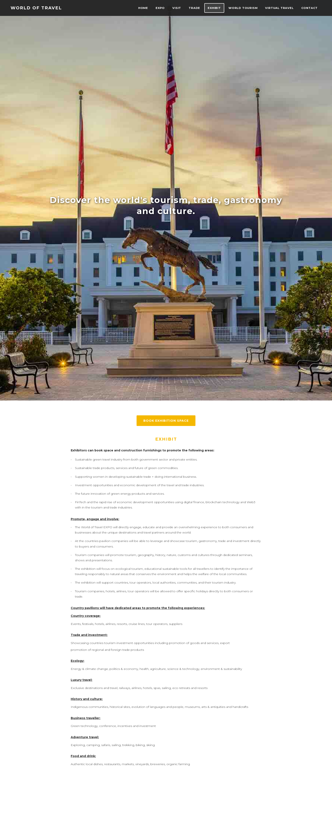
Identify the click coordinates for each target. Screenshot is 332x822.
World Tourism (242, 8)
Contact (309, 8)
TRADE (194, 8)
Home (143, 8)
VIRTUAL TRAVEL (279, 8)
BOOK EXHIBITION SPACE (166, 421)
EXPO (160, 8)
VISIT (176, 8)
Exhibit (214, 8)
